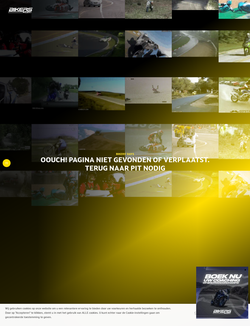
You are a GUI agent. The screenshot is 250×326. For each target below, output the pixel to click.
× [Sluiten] (245, 269)
